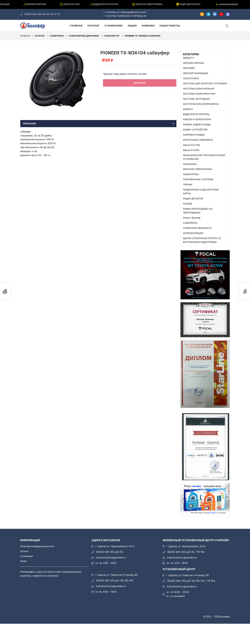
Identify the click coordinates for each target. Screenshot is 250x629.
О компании (114, 25)
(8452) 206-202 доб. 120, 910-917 (114, 585)
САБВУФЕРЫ (57, 35)
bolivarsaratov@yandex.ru (111, 562)
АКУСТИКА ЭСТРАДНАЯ (196, 100)
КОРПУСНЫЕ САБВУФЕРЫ (198, 142)
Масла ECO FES (191, 147)
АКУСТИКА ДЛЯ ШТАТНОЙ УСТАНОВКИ (205, 84)
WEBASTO (188, 58)
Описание (29, 123)
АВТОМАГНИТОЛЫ (193, 63)
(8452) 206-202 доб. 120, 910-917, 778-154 (191, 586)
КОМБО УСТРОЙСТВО (195, 131)
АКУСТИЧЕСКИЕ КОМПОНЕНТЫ (201, 105)
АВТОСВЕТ (189, 68)
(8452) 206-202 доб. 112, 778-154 (186, 557)
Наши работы (170, 25)
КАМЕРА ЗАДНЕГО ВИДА (197, 126)
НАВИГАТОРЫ (191, 177)
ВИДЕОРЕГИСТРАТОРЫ (196, 115)
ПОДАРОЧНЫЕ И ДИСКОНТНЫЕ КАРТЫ (201, 195)
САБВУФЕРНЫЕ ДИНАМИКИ (84, 35)
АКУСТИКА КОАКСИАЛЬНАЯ (198, 89)
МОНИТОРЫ (190, 167)
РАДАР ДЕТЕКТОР (193, 202)
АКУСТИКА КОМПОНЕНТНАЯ (199, 94)
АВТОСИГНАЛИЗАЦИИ (195, 73)
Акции (132, 25)
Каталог (94, 25)
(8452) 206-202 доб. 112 (109, 557)
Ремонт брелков (191, 222)
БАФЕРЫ (188, 110)
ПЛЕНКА (187, 188)
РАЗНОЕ (187, 207)
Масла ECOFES (191, 152)
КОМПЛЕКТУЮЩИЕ (194, 136)
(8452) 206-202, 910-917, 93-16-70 (42, 14)
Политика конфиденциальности (37, 551)
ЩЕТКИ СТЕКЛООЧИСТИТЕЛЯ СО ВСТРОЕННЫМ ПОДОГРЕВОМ (202, 245)
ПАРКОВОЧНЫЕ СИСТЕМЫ (198, 182)
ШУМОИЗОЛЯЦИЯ (193, 238)
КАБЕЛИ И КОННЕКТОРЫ (197, 121)
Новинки (148, 25)
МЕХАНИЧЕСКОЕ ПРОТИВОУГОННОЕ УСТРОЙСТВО (204, 159)
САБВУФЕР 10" (112, 35)
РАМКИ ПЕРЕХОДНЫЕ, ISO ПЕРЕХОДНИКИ (198, 215)
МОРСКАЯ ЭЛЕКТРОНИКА (197, 172)
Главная (76, 25)
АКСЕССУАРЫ (191, 79)
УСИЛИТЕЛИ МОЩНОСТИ (197, 232)
